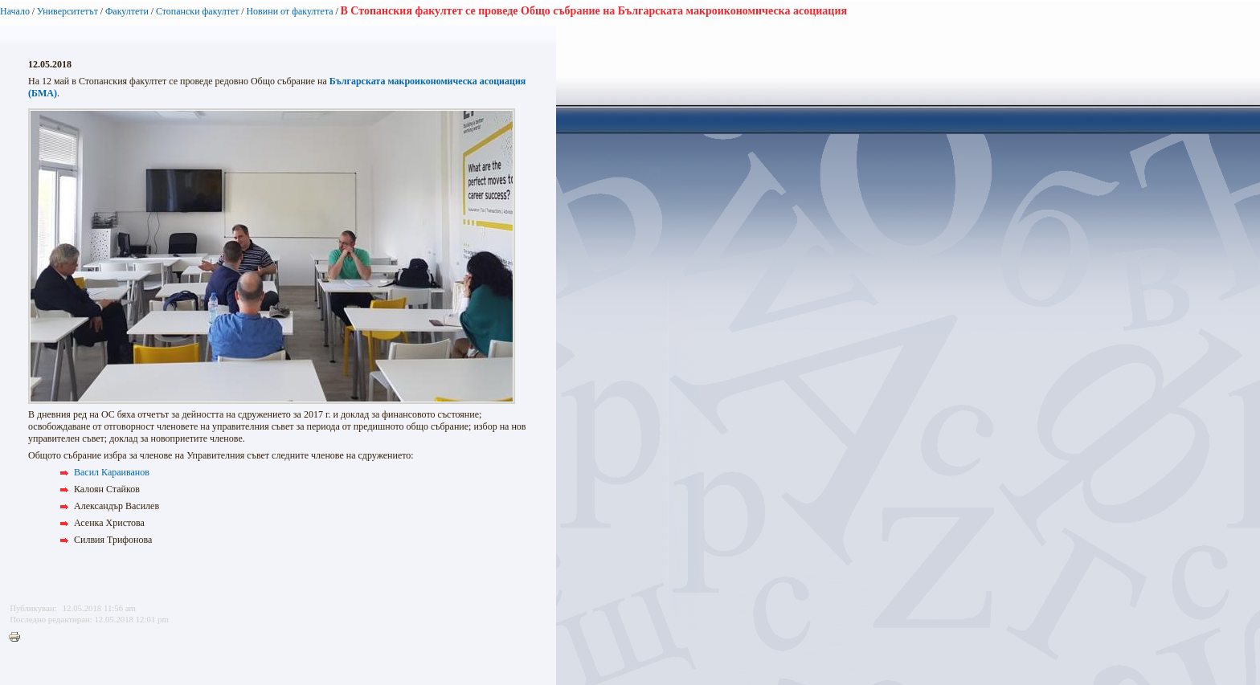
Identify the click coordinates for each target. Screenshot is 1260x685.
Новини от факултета (289, 11)
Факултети (127, 11)
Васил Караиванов (111, 472)
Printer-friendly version (18, 637)
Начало (15, 11)
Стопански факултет (197, 11)
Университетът (67, 11)
